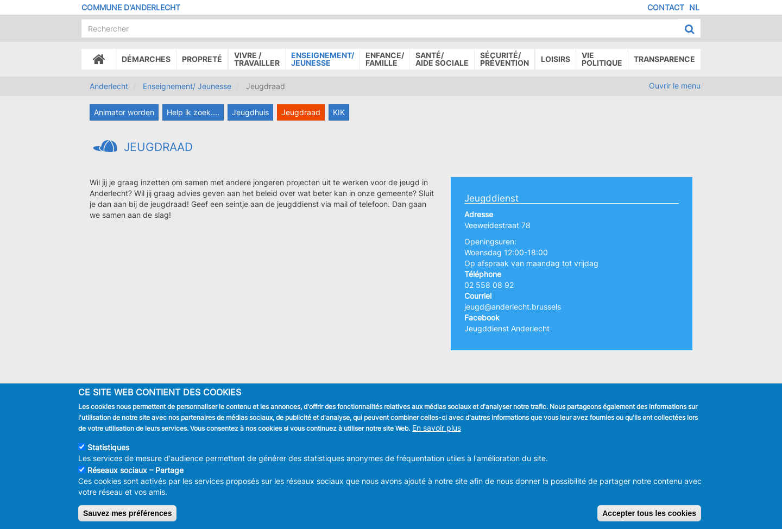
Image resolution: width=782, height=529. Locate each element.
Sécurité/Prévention (504, 59)
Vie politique (602, 59)
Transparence (664, 59)
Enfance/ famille (384, 59)
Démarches (146, 59)
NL (694, 7)
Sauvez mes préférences (127, 515)
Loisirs (555, 59)
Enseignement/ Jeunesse (187, 86)
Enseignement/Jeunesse (322, 59)
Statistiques (108, 449)
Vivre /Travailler (257, 59)
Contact (665, 7)
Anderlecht (109, 86)
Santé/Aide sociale (442, 59)
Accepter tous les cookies (649, 515)
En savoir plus (436, 429)
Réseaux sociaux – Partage (135, 472)
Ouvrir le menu (675, 85)
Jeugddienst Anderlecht (507, 328)
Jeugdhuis (250, 112)
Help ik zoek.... (193, 112)
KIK (339, 112)
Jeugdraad (300, 112)
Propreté (202, 59)
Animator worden (124, 112)
